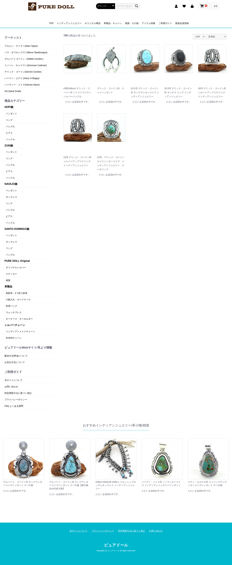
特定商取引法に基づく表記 (18, 393)
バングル (10, 126)
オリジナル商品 (93, 23)
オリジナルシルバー (16, 267)
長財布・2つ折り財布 (16, 293)
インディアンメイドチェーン (20, 331)
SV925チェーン (14, 338)
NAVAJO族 (11, 184)
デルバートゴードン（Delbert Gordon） (25, 59)
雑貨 (8, 280)
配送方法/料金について (16, 356)
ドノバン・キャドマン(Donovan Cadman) (26, 65)
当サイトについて (14, 380)
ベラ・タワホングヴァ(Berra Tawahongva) (26, 52)
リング (9, 120)
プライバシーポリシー (16, 399)
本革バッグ (11, 306)
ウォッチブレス (14, 312)
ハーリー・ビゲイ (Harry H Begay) (22, 78)
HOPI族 (9, 107)
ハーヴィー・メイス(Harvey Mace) (22, 84)
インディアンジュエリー (69, 23)
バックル (10, 139)
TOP (51, 23)
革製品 (8, 286)
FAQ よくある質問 (14, 406)
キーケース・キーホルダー (19, 319)
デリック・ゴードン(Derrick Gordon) (23, 71)
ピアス (9, 133)
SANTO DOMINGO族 (17, 229)
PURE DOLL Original (17, 261)
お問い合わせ (11, 386)
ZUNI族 (9, 145)
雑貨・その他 (132, 23)
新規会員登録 (182, 23)
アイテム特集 (148, 23)
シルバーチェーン (15, 325)
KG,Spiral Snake (13, 91)
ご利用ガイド (165, 23)
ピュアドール (116, 545)
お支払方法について (15, 362)
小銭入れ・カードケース (18, 299)
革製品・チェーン (113, 23)
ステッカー (11, 274)
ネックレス (11, 197)
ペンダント (11, 113)
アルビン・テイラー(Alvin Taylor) (21, 46)
